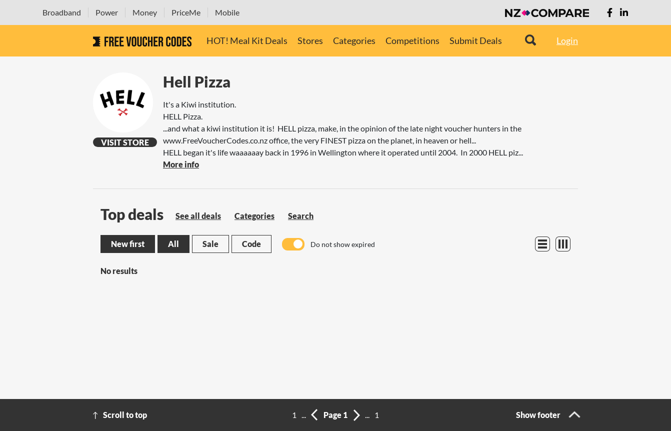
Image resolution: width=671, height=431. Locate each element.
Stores (310, 40)
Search (301, 215)
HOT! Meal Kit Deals (247, 40)
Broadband (61, 12)
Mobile (227, 12)
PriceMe (186, 12)
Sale (210, 243)
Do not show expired (342, 244)
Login (567, 40)
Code (251, 243)
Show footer (538, 415)
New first (127, 243)
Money (144, 12)
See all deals (198, 215)
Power (107, 12)
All (173, 243)
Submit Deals (476, 40)
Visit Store (125, 142)
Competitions (413, 40)
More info (181, 164)
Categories (354, 40)
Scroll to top (125, 415)
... (304, 415)
